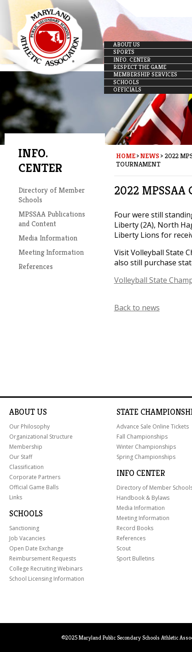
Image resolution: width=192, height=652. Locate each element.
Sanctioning (24, 528)
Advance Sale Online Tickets (152, 426)
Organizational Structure (41, 436)
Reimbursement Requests (42, 558)
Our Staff (20, 457)
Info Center (140, 473)
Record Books (134, 528)
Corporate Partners (34, 477)
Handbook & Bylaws (142, 498)
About (22, 412)
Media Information (47, 238)
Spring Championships (145, 457)
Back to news (137, 308)
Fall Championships (142, 436)
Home (125, 156)
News (149, 156)
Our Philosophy (29, 426)
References (35, 266)
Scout (123, 548)
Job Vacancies (27, 538)
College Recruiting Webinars (45, 568)
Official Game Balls (33, 487)
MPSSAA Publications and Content (51, 219)
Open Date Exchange (36, 548)
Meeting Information (51, 252)
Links (15, 497)
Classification (26, 467)
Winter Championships (146, 447)
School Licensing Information (46, 579)
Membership (25, 447)
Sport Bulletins (135, 558)
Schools (26, 514)
